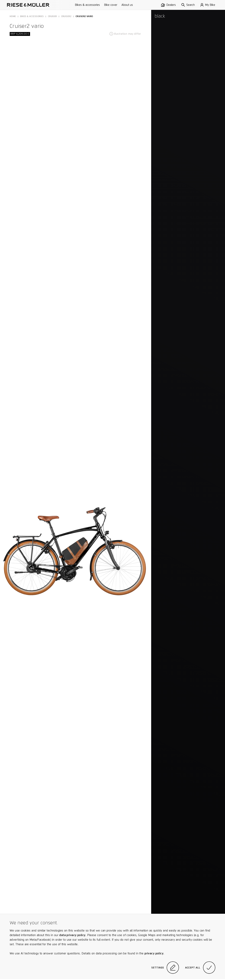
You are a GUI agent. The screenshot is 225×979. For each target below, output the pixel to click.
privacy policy (153, 953)
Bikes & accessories (87, 5)
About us (127, 5)
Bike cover (110, 5)
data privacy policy (72, 935)
